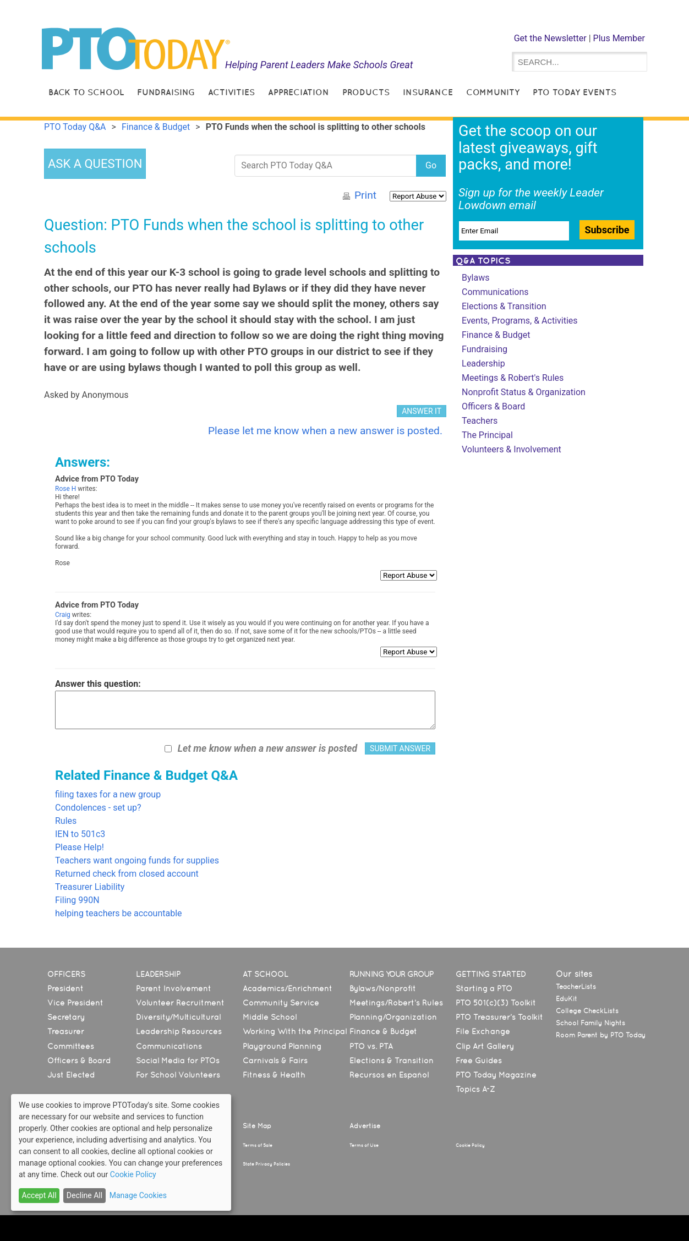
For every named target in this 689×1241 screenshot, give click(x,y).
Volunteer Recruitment (180, 1002)
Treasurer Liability (89, 887)
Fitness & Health (274, 1074)
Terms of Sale (257, 1145)
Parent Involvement (173, 988)
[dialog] (121, 1152)
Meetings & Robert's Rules (513, 378)
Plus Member (619, 38)
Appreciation (298, 92)
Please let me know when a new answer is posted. (325, 430)
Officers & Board (493, 406)
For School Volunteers (178, 1074)
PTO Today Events (574, 92)
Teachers (479, 421)
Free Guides (479, 1060)
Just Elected (71, 1074)
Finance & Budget (496, 335)
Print (365, 195)
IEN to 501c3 (80, 834)
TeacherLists (576, 987)
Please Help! (79, 847)
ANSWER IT (421, 411)
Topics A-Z (475, 1089)
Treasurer (65, 1031)
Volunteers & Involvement (511, 449)
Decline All (84, 1195)
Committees (70, 1046)
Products (366, 92)
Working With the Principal (295, 1031)
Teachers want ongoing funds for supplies (137, 860)
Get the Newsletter (550, 38)
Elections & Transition (504, 306)
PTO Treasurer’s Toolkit (499, 1017)
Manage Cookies (138, 1195)
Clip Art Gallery (485, 1046)
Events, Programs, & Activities (520, 320)
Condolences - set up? (98, 807)
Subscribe (606, 230)
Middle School (270, 1017)
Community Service (281, 1002)
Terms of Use (364, 1145)
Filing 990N (77, 900)
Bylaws (475, 277)
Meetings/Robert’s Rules (396, 1002)
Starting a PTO (484, 988)
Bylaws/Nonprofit (382, 988)
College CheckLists (587, 1011)
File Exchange (483, 1031)
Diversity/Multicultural (178, 1017)
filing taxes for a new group (108, 794)
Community (493, 92)
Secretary (66, 1017)
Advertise (364, 1126)
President (65, 988)
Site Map (257, 1126)
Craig (62, 615)
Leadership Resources (179, 1031)
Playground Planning (282, 1046)
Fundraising (166, 92)
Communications (495, 292)
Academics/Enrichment (287, 988)
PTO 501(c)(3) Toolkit (496, 1002)
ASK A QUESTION (95, 164)
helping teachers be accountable (118, 913)
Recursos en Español (389, 1074)
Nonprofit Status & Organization (524, 392)
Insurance (428, 92)
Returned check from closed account (127, 873)
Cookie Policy (470, 1145)
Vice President (75, 1002)
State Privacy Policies (266, 1164)
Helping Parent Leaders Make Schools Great (319, 64)
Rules (65, 821)
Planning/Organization (393, 1017)
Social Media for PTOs (178, 1060)
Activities (231, 92)
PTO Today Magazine (496, 1074)
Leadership (483, 363)
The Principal (487, 435)
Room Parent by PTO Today (601, 1035)
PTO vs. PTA (371, 1046)
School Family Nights (590, 1023)
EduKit (566, 999)
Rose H (65, 489)
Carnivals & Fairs (275, 1060)
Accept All (39, 1195)
